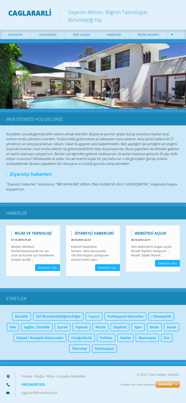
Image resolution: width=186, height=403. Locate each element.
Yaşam (94, 316)
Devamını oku (47, 268)
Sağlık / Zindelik (37, 327)
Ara (175, 12)
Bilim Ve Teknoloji (33, 233)
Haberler (114, 35)
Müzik (100, 327)
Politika (106, 338)
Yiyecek (81, 327)
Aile (13, 327)
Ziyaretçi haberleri (94, 233)
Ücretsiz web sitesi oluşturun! (137, 384)
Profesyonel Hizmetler (125, 316)
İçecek (62, 327)
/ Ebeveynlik (161, 316)
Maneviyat (147, 338)
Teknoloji (79, 348)
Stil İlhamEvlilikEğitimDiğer (58, 316)
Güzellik (21, 316)
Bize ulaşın (81, 35)
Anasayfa (15, 35)
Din (167, 338)
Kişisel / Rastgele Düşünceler (39, 338)
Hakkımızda (48, 35)
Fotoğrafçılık (81, 338)
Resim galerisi (148, 35)
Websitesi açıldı (150, 233)
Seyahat (120, 327)
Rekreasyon (104, 348)
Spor (138, 327)
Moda (154, 327)
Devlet (125, 338)
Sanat (171, 327)
